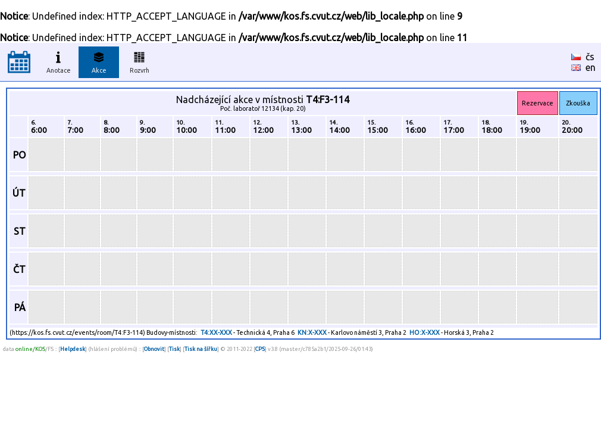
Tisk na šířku (200, 349)
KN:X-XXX (312, 332)
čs (590, 56)
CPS (260, 349)
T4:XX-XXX (216, 332)
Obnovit (154, 349)
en (591, 67)
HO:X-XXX (424, 332)
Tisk (174, 349)
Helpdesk (72, 349)
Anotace (58, 61)
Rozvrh (139, 61)
